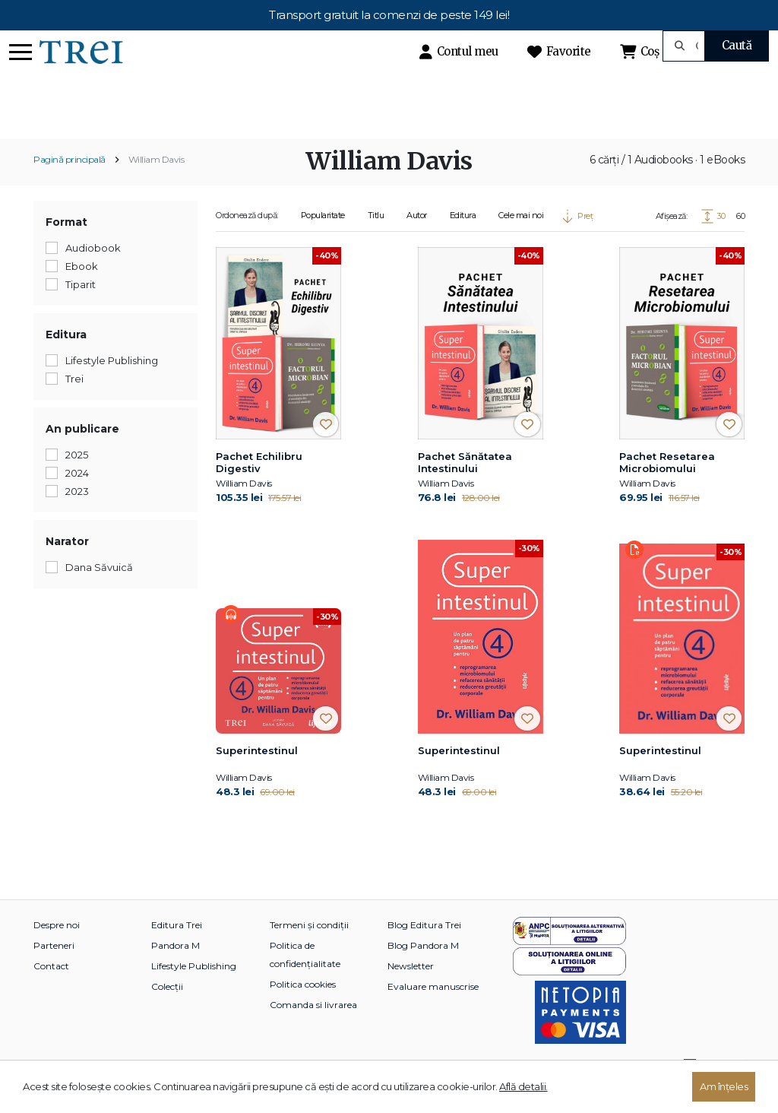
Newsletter (410, 991)
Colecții (167, 1012)
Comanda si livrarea (313, 1030)
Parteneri (53, 971)
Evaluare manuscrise (433, 1012)
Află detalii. (523, 1086)
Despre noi (56, 950)
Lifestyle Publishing (193, 991)
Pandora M (175, 971)
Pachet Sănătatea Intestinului (465, 489)
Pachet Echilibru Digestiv (259, 489)
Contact (51, 991)
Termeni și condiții (309, 950)
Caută (737, 45)
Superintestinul (257, 776)
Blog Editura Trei (424, 950)
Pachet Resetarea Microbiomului (667, 489)
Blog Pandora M (423, 971)
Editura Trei (176, 950)
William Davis (156, 186)
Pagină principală (69, 186)
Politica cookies (303, 1010)
